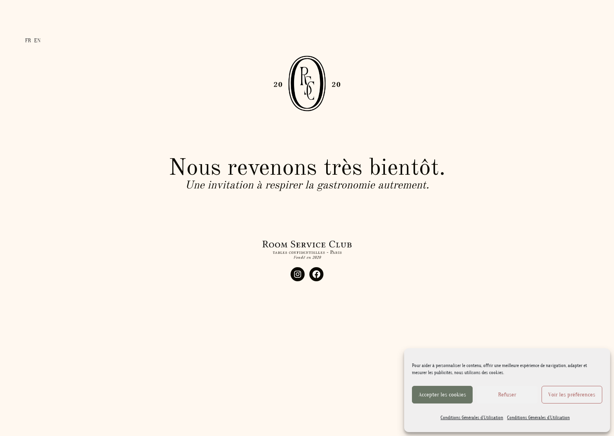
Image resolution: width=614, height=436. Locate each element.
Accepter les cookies (442, 394)
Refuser (507, 394)
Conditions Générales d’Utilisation (472, 417)
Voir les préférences (571, 394)
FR (28, 39)
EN (37, 39)
